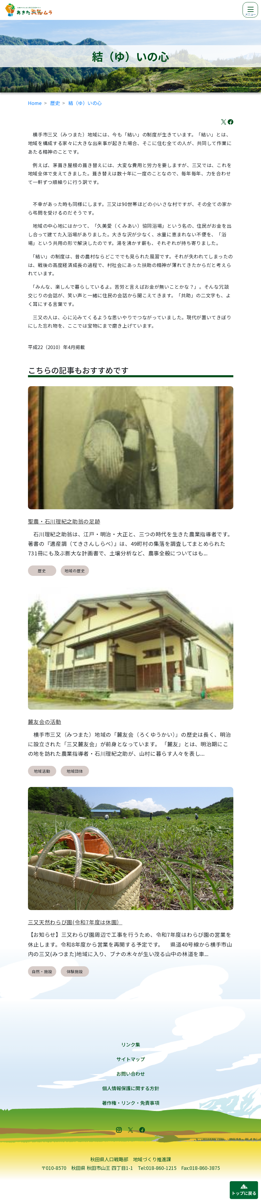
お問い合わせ (130, 1073)
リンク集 (130, 1044)
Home (35, 102)
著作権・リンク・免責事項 (130, 1102)
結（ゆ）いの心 (85, 102)
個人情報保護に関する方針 (130, 1088)
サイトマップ (130, 1059)
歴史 (55, 102)
